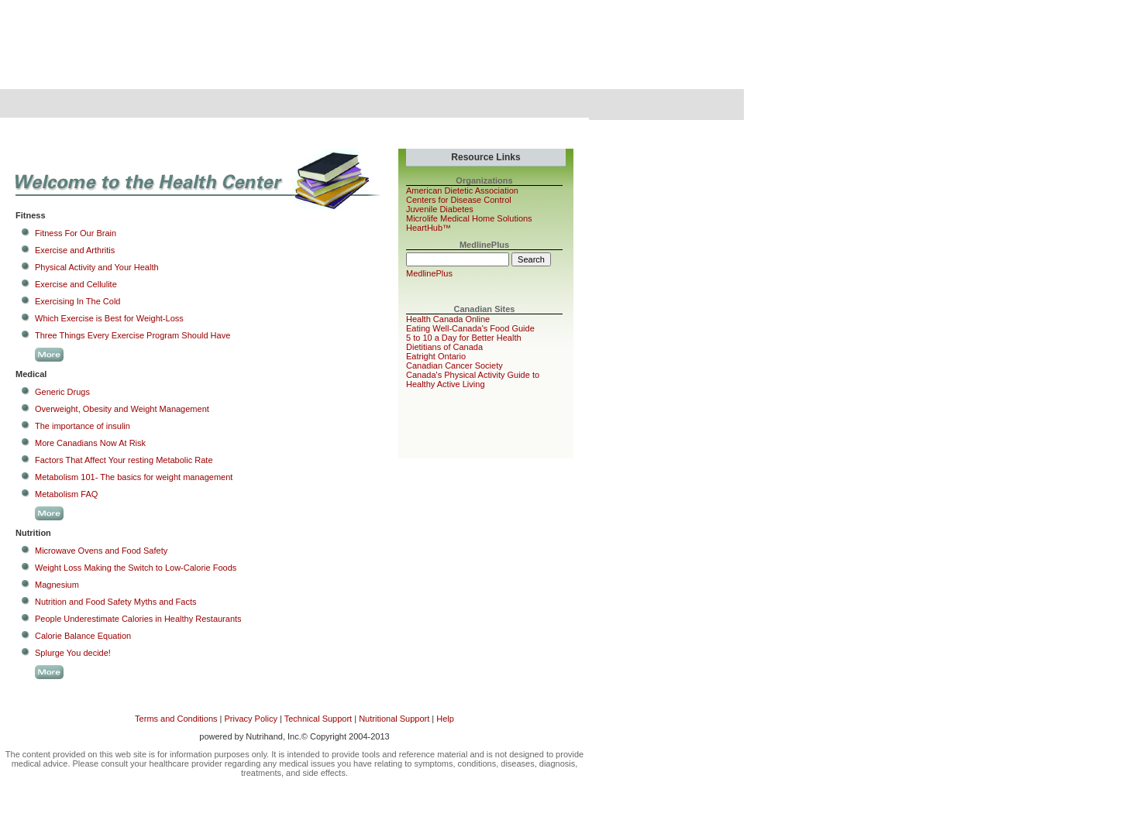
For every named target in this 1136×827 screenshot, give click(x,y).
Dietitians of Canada (444, 347)
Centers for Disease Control (458, 199)
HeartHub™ (428, 227)
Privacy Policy (250, 718)
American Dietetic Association (462, 190)
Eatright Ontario (436, 356)
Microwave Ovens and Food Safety (101, 550)
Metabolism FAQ (66, 494)
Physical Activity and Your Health (97, 267)
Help (445, 718)
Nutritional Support (394, 718)
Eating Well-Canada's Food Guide (470, 328)
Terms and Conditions (176, 718)
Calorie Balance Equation (83, 635)
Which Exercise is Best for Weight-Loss (109, 318)
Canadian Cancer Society (454, 365)
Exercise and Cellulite (76, 284)
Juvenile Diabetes (439, 209)
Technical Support (318, 718)
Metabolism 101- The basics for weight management (133, 477)
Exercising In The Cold (77, 301)
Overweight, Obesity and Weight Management (122, 409)
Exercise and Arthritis (75, 250)
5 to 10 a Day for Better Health (464, 337)
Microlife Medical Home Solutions (469, 218)
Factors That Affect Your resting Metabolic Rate (124, 460)
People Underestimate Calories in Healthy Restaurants (138, 618)
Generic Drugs (62, 391)
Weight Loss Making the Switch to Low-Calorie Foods (135, 567)
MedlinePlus (429, 273)
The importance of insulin (82, 426)
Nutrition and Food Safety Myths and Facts (116, 601)
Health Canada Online (448, 319)
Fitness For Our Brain (75, 233)
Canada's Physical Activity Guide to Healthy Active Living (472, 379)
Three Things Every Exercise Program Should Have (132, 335)
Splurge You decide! (73, 652)
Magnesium (57, 584)
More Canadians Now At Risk (90, 443)
